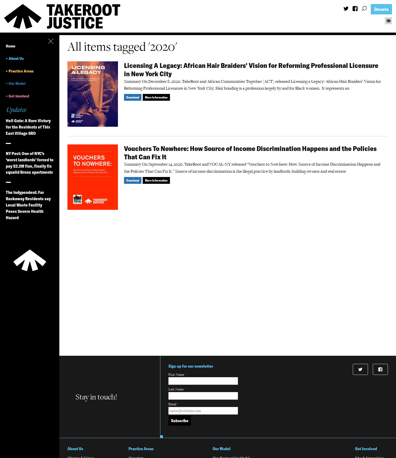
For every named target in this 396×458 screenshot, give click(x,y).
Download (132, 97)
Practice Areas (21, 71)
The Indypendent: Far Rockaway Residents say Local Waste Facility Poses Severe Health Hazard (28, 205)
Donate (381, 9)
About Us (16, 58)
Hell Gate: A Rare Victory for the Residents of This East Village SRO (28, 127)
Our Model (17, 83)
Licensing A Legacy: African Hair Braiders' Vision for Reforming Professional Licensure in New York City (251, 69)
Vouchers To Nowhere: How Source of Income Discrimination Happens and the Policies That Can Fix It (250, 152)
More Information (156, 97)
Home (10, 46)
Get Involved (19, 96)
